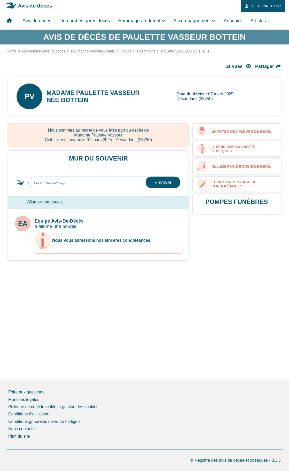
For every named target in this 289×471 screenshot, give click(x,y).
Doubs (126, 51)
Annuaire (233, 20)
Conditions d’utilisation (28, 414)
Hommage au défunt (139, 20)
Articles (258, 20)
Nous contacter (22, 429)
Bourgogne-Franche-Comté (93, 51)
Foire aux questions (26, 392)
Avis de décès (36, 20)
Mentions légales (23, 399)
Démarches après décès (85, 20)
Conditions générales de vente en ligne (44, 421)
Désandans (146, 51)
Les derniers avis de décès (43, 51)
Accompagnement (192, 20)
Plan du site (19, 436)
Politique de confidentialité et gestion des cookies (53, 407)
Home (11, 51)
